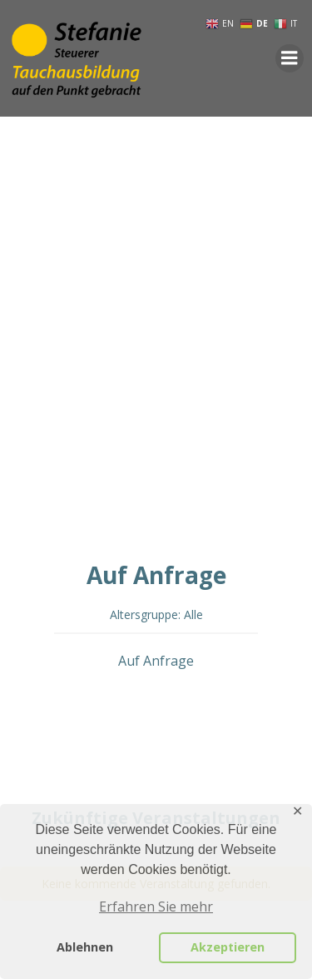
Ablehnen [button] (85, 947)
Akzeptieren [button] (228, 947)
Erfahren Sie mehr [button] (156, 906)
